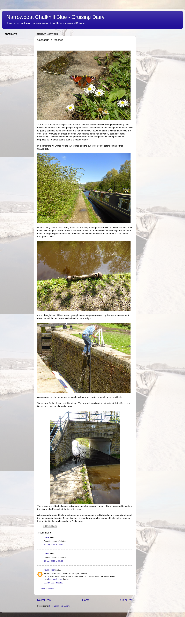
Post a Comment (48, 588)
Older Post (126, 599)
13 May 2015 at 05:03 (53, 561)
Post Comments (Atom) (59, 606)
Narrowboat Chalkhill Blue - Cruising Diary (55, 17)
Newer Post (44, 599)
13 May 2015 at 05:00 (53, 545)
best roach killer (55, 579)
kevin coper (49, 570)
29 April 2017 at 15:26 (53, 583)
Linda (46, 537)
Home (85, 599)
